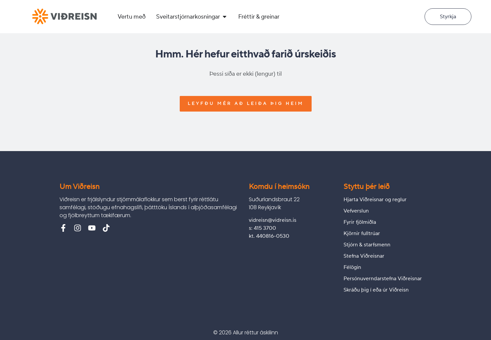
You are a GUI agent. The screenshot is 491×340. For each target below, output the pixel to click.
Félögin (352, 267)
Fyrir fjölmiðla (360, 222)
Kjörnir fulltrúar (362, 233)
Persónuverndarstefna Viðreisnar (383, 278)
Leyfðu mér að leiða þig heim (246, 103)
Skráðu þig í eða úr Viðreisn (376, 290)
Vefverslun (356, 211)
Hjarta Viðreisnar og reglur (375, 199)
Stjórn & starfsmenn (367, 244)
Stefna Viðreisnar (364, 256)
